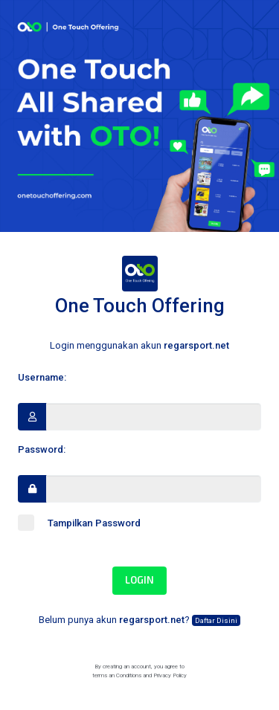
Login (139, 580)
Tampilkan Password (79, 522)
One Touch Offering (140, 286)
